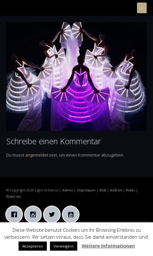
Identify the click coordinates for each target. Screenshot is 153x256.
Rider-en (13, 196)
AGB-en (116, 190)
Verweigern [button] (64, 246)
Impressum (86, 190)
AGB (102, 190)
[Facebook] (15, 214)
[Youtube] (72, 214)
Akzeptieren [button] (32, 246)
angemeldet (36, 155)
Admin (67, 190)
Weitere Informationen (108, 245)
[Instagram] (34, 214)
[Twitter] (53, 214)
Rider (130, 190)
